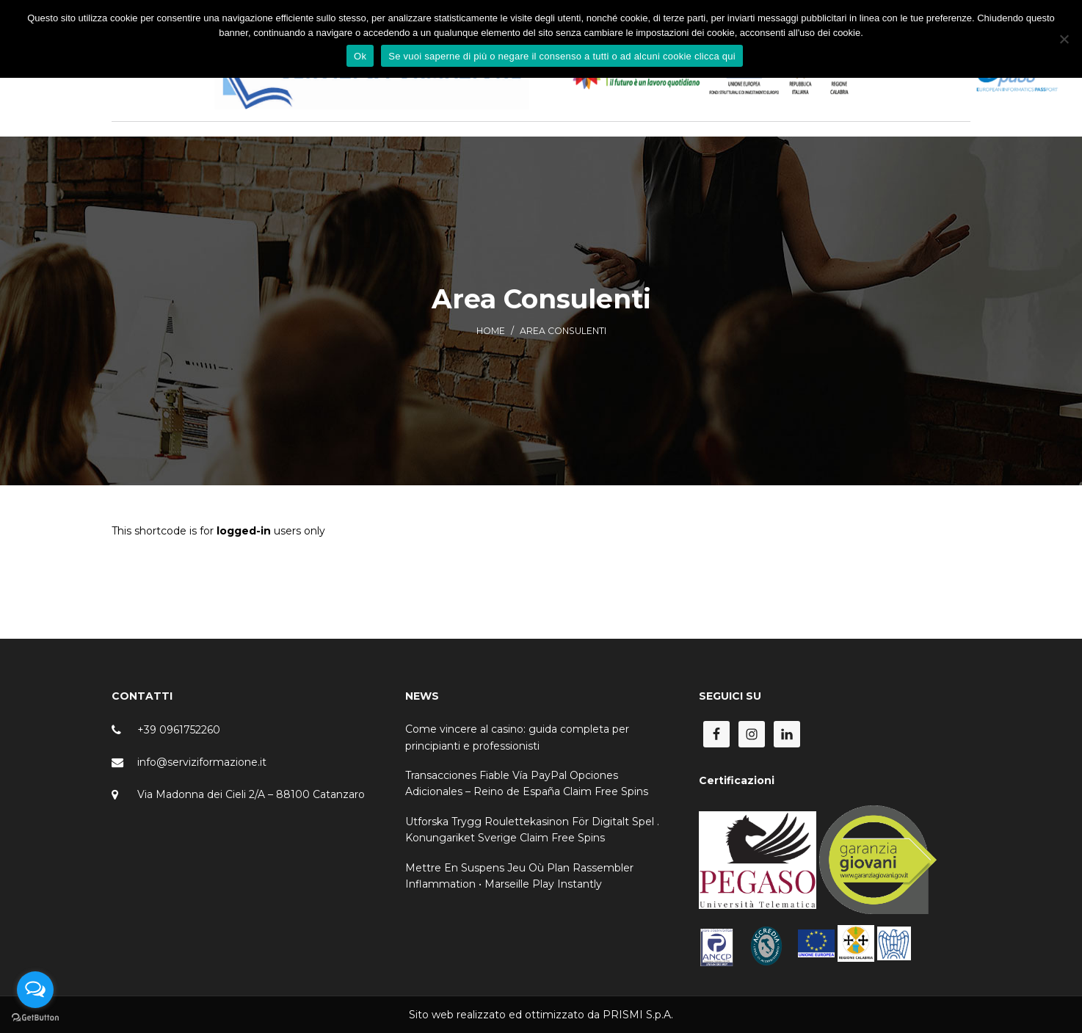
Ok (360, 56)
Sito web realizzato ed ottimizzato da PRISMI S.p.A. (541, 1014)
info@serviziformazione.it (201, 762)
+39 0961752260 (178, 729)
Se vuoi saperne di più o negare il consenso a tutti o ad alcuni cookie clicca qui (562, 56)
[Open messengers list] (35, 989)
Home (490, 330)
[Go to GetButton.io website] (35, 1018)
